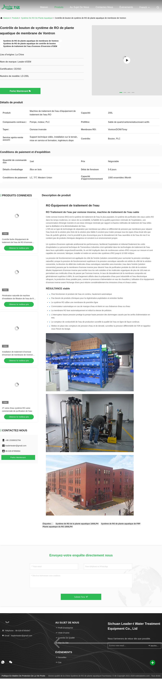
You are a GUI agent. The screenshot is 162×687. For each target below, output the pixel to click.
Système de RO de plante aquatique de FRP (120, 524)
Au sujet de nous (79, 7)
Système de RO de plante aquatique (37, 18)
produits (15, 18)
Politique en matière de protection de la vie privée (23, 676)
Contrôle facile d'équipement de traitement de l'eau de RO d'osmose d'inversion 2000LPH (17, 242)
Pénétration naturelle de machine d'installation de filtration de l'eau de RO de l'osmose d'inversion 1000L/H (18, 298)
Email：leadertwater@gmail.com (17, 636)
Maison (44, 7)
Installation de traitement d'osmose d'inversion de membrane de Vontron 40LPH (17, 355)
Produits (58, 7)
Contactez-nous (104, 7)
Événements (126, 7)
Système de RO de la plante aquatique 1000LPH (77, 524)
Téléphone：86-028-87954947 (16, 631)
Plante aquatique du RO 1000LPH (57, 527)
